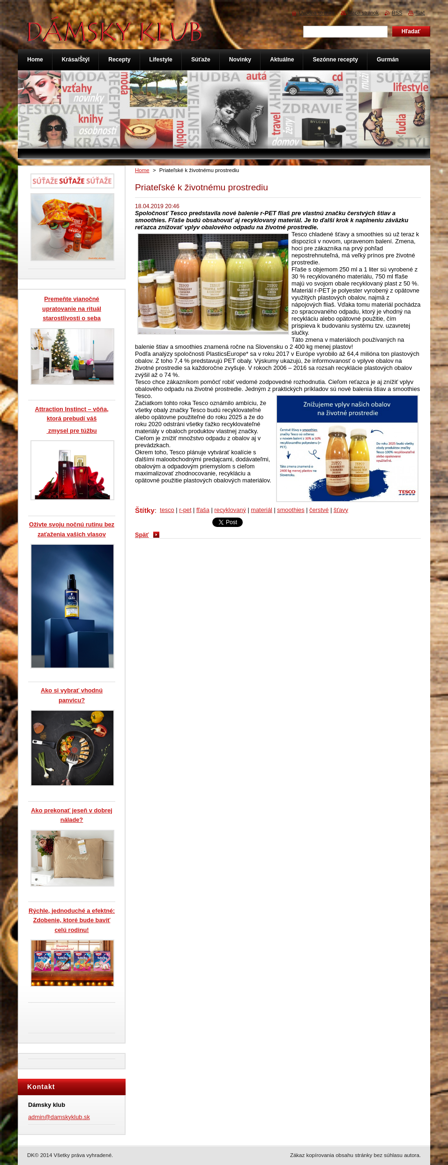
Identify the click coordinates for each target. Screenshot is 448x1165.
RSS (397, 12)
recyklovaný (230, 509)
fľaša (202, 509)
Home (142, 170)
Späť (142, 534)
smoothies (290, 509)
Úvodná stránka (317, 12)
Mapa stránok (363, 12)
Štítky (145, 510)
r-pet (185, 509)
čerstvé (319, 509)
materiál (261, 509)
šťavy (341, 509)
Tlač (420, 12)
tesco (167, 509)
